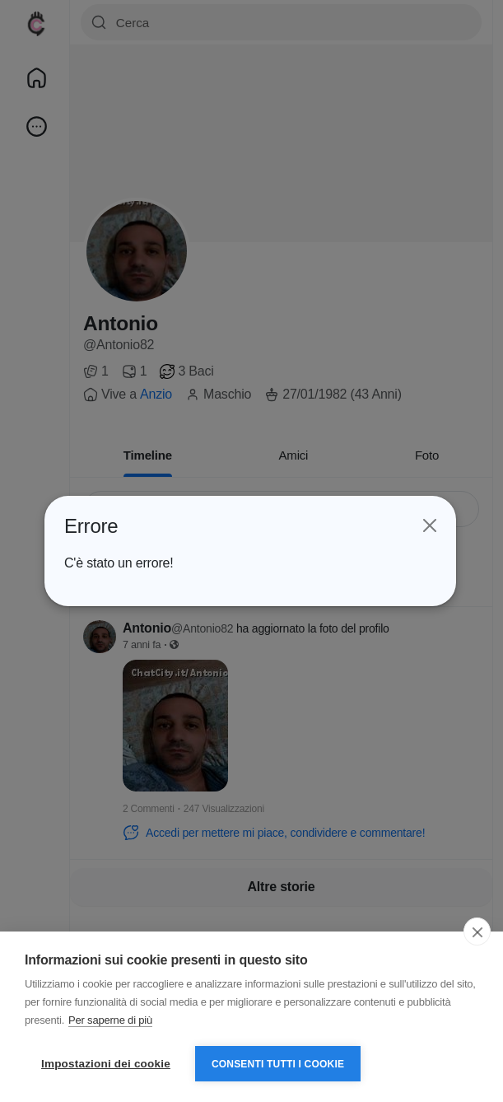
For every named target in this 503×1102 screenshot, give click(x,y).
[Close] (428, 526)
